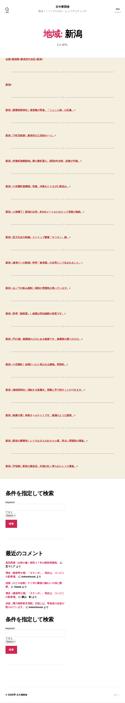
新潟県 (15, 59)
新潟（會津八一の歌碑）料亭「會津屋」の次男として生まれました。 (43, 263)
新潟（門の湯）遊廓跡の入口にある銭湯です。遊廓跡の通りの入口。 (43, 339)
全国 (8, 59)
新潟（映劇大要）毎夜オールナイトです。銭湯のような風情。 (40, 415)
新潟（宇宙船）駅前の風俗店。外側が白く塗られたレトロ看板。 (41, 466)
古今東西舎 (62, 7)
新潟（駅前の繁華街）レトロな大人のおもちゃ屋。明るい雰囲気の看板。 (46, 441)
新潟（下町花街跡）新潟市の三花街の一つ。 (30, 136)
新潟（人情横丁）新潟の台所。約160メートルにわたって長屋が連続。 (44, 212)
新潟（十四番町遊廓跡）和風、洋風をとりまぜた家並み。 (37, 186)
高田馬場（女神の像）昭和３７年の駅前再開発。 (32, 563)
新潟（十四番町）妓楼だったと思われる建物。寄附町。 (36, 365)
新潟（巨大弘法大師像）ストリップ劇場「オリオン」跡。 (37, 237)
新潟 (39, 59)
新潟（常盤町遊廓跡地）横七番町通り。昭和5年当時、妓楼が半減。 (43, 161)
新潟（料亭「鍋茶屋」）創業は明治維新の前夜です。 (35, 314)
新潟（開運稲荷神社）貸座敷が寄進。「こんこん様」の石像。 (40, 110)
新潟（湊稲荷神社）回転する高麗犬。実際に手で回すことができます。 (45, 390)
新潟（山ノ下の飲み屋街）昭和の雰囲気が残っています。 (37, 288)
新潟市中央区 (28, 59)
